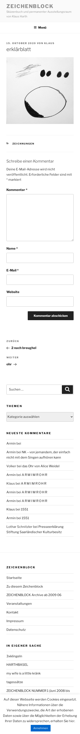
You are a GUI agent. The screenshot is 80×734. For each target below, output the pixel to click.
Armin (11, 443)
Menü (40, 27)
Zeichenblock (30, 6)
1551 (24, 509)
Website (12, 292)
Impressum (15, 621)
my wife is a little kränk (23, 673)
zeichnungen (23, 143)
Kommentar (16, 190)
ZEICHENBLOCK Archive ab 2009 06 (33, 595)
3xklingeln (14, 656)
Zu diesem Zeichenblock (24, 586)
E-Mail (12, 270)
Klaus (49, 43)
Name (12, 248)
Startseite (14, 578)
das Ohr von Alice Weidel (41, 466)
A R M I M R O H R (34, 475)
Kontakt (12, 612)
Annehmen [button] (40, 728)
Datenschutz (16, 630)
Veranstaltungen (19, 604)
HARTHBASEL (17, 665)
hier (71, 721)
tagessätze (14, 682)
